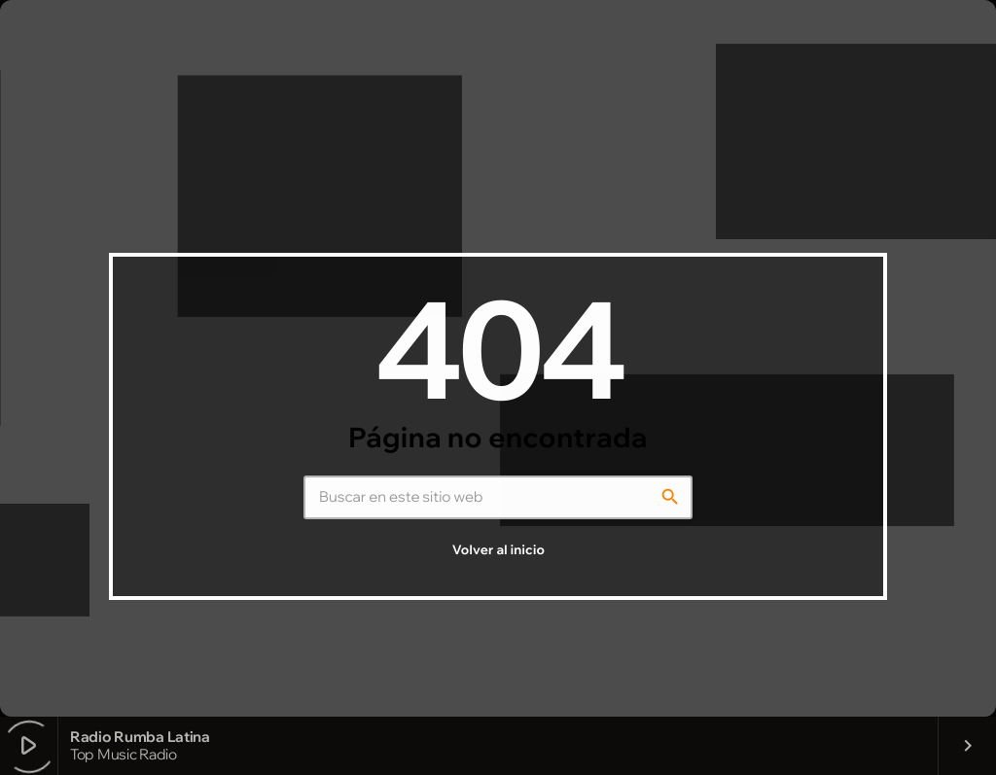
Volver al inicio (498, 550)
